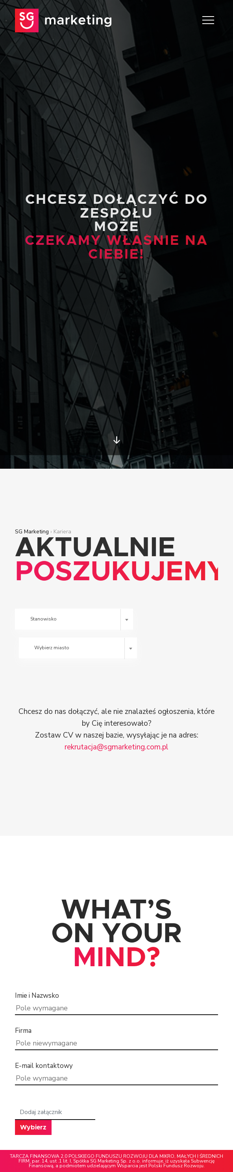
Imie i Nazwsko (37, 995)
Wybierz (33, 1127)
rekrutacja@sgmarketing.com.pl (116, 747)
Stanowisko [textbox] (43, 619)
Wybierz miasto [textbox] (51, 648)
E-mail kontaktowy (44, 1065)
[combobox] (74, 619)
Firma (23, 1030)
